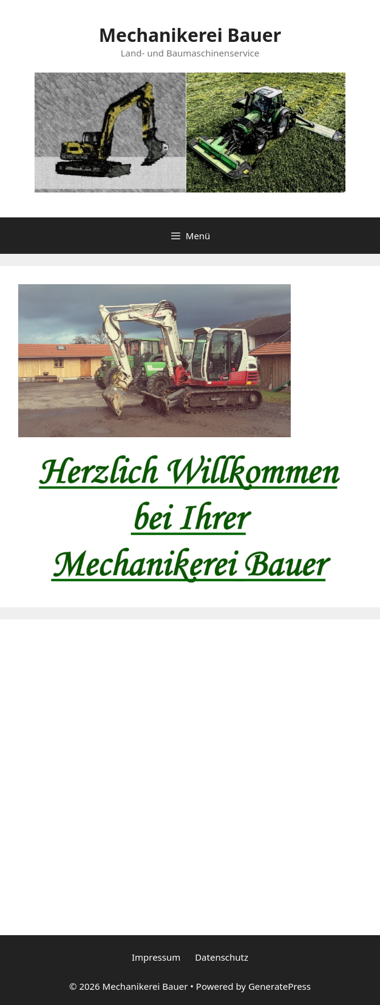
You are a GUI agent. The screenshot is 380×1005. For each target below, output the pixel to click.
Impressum (156, 957)
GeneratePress (279, 986)
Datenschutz (221, 957)
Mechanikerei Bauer (190, 34)
